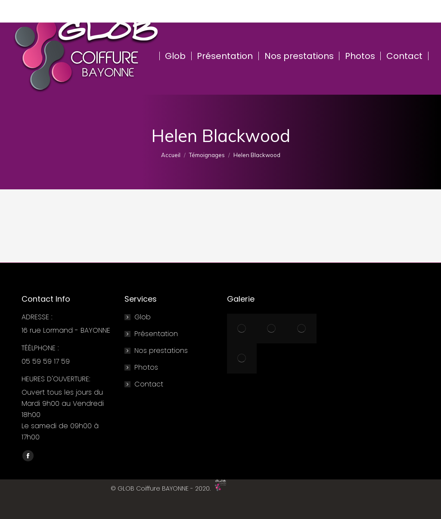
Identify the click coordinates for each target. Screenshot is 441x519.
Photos (146, 367)
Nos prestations (161, 350)
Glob (142, 317)
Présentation (156, 334)
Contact (148, 384)
